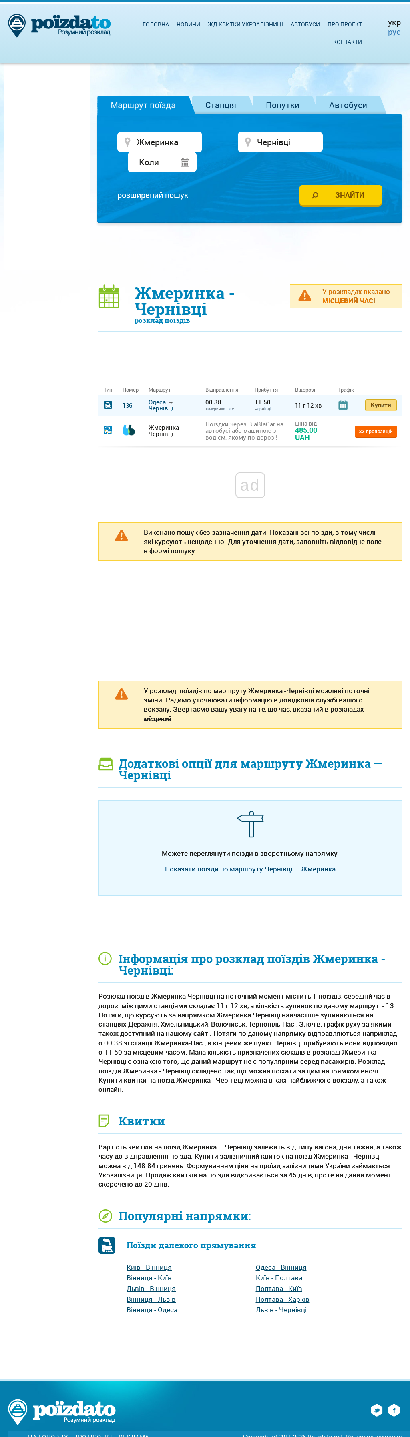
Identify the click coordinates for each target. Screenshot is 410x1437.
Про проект (345, 24)
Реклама (134, 1418)
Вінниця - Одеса (152, 1290)
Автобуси (348, 104)
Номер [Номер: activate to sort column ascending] (131, 371)
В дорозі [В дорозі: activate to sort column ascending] (305, 371)
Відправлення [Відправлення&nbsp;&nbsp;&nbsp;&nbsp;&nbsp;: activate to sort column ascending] (224, 371)
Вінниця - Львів (151, 1280)
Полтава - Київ (279, 1269)
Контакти (347, 42)
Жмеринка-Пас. (220, 390)
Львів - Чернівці (281, 1290)
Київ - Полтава (279, 1258)
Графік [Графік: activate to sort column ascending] (346, 371)
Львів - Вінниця (151, 1269)
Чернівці (161, 389)
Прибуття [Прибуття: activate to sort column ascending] (266, 371)
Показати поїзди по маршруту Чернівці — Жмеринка (250, 850)
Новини (188, 24)
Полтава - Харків (283, 1280)
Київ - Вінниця (149, 1248)
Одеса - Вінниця (281, 1248)
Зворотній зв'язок (62, 1427)
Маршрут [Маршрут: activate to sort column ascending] (160, 371)
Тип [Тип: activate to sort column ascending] (108, 371)
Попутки (282, 104)
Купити (381, 386)
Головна (156, 24)
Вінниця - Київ (149, 1258)
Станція (220, 104)
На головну (48, 1418)
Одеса (158, 383)
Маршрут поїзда (143, 104)
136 (127, 386)
